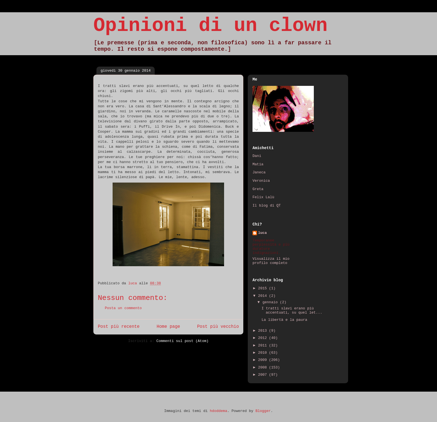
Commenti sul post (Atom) (182, 341)
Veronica (261, 181)
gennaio (271, 302)
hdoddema (218, 411)
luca (262, 233)
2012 (263, 338)
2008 (263, 367)
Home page (168, 326)
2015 (263, 288)
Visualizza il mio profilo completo (271, 261)
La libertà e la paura (284, 320)
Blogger (263, 411)
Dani (257, 156)
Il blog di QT (267, 205)
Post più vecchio (218, 326)
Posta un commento (123, 308)
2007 (263, 375)
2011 (263, 345)
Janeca (259, 172)
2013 (263, 331)
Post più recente (119, 326)
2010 (263, 353)
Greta (258, 189)
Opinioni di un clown (210, 26)
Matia (258, 164)
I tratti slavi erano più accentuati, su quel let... (291, 310)
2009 (263, 360)
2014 (263, 296)
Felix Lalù (263, 197)
